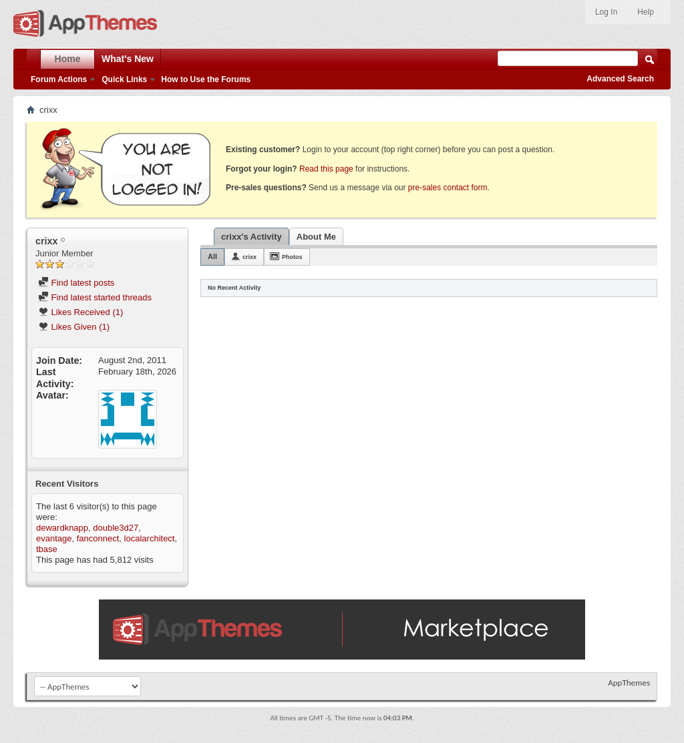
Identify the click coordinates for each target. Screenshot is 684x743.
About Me (316, 237)
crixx (249, 257)
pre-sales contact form (448, 187)
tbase (46, 549)
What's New (128, 58)
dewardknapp (62, 528)
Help (645, 12)
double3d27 (115, 528)
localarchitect (149, 538)
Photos (292, 257)
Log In (606, 12)
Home (68, 58)
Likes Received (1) (80, 312)
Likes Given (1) (74, 327)
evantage (54, 538)
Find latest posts (76, 283)
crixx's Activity (251, 237)
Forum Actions (59, 79)
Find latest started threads (95, 297)
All (212, 256)
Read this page (326, 169)
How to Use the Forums (205, 79)
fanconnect (98, 538)
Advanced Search (620, 78)
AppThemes (629, 683)
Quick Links (124, 79)
